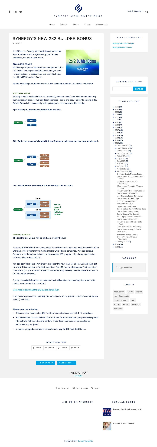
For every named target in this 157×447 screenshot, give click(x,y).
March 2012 (121, 169)
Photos (76, 25)
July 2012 (121, 158)
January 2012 (122, 242)
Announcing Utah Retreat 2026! (127, 410)
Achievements (101, 25)
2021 (117, 120)
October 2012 (122, 151)
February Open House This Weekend (130, 191)
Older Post (66, 363)
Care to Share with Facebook (127, 212)
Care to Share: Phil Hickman (127, 219)
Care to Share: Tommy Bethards (129, 229)
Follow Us (78, 376)
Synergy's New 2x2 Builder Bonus (129, 174)
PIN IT (75, 348)
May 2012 (121, 164)
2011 (117, 244)
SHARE (37, 348)
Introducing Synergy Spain (126, 201)
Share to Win (121, 232)
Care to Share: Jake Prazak (127, 193)
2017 (117, 130)
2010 (117, 247)
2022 (117, 117)
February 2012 (122, 171)
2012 (117, 143)
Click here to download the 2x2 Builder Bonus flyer (36, 290)
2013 (117, 140)
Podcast (117, 304)
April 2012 (121, 166)
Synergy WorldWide (124, 268)
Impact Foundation (121, 300)
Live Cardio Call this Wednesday (129, 227)
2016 (117, 133)
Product (126, 304)
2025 (117, 109)
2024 (117, 112)
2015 (117, 135)
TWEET (49, 348)
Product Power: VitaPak (123, 424)
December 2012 (123, 146)
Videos (87, 25)
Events (130, 292)
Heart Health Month (121, 296)
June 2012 (121, 161)
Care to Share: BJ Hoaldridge (128, 199)
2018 (117, 127)
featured (139, 292)
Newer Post (46, 363)
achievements (119, 292)
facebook (62, 388)
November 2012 (123, 148)
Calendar (64, 25)
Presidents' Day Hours (125, 204)
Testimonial (118, 309)
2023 (117, 115)
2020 (117, 122)
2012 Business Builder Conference (130, 196)
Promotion (136, 304)
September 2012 (123, 153)
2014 (117, 138)
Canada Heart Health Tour (126, 206)
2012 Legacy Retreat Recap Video (129, 217)
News (133, 300)
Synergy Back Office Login (123, 43)
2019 (117, 125)
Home (52, 25)
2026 (117, 107)
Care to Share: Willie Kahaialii (128, 214)
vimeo (96, 388)
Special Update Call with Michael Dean (131, 209)
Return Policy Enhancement (127, 234)
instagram (80, 388)
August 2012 (122, 156)
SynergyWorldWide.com (122, 47)
